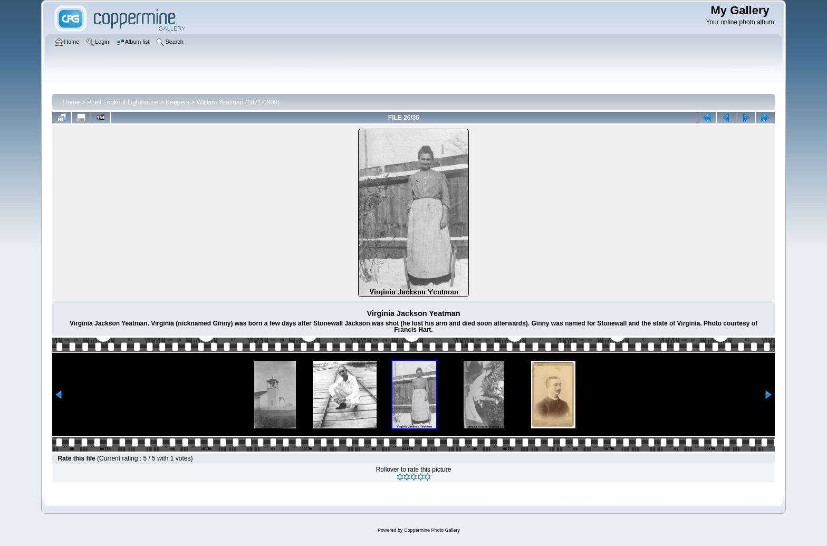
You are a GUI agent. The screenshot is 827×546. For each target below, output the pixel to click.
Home (71, 102)
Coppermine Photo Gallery (432, 530)
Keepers (177, 102)
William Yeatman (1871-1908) (238, 102)
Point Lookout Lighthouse (122, 102)
